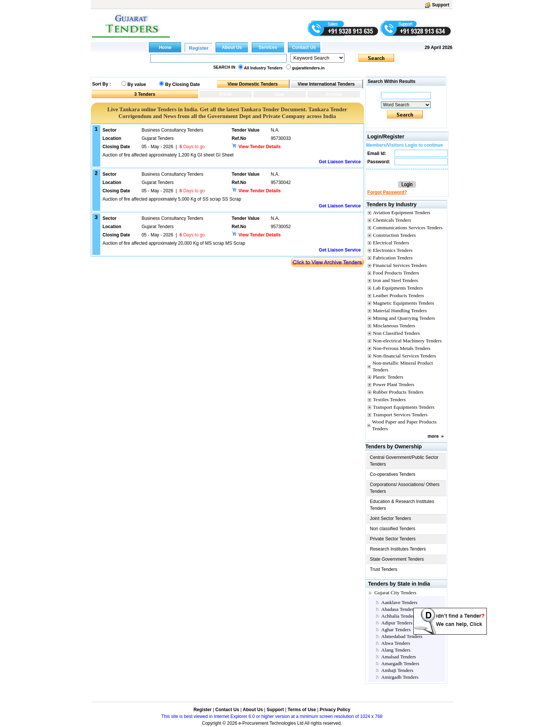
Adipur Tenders (397, 623)
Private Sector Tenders (393, 538)
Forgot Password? (387, 192)
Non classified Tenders (393, 528)
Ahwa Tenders (395, 643)
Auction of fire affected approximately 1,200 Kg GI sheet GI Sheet (168, 155)
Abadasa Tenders (398, 609)
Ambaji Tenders (397, 670)
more (433, 436)
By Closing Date (182, 84)
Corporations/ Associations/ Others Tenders (405, 488)
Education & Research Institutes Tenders (402, 505)
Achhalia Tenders (398, 616)
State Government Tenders (397, 559)
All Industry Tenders (263, 68)
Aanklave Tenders (399, 602)
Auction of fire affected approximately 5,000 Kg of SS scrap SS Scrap (171, 199)
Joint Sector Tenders (390, 518)
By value (136, 84)
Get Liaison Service (340, 161)
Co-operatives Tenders (393, 474)
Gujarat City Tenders (395, 592)
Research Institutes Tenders (398, 549)
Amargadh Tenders (400, 663)
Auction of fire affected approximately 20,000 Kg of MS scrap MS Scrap (173, 243)
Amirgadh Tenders (400, 677)
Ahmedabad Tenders (401, 636)
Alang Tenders (396, 650)
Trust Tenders (384, 569)
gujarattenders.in (308, 68)
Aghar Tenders (396, 629)
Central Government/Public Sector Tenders (404, 461)
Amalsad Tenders (398, 657)
